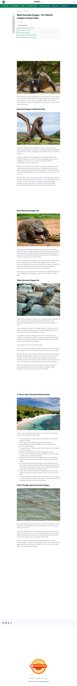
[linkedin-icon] (6, 623)
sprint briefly (35, 168)
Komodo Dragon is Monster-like (25, 28)
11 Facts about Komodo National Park (27, 35)
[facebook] (13, 17)
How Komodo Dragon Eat (24, 30)
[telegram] (13, 26)
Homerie (37, 1)
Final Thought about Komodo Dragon (27, 37)
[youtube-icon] (3, 623)
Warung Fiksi (46, 681)
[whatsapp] (13, 23)
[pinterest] (13, 29)
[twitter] (13, 20)
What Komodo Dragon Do (24, 32)
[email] (13, 31)
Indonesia (35, 149)
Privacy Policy (44, 678)
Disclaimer (38, 678)
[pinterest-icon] (8, 623)
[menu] (3, 2)
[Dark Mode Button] (74, 2)
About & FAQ (32, 678)
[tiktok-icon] (11, 623)
